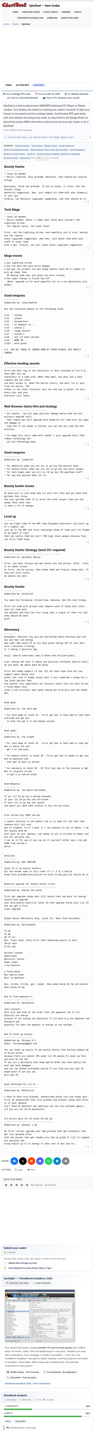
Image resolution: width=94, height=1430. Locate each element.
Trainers (65, 12)
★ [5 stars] (27, 1185)
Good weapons (66, 145)
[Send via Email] (66, 1161)
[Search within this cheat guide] (46, 137)
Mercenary (25, 157)
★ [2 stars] (11, 1185)
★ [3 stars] (16, 1185)
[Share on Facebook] (14, 1161)
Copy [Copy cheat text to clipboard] (19, 1169)
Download (52, 18)
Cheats (77, 12)
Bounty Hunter (22, 145)
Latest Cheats (50, 12)
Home (15, 12)
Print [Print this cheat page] (33, 1169)
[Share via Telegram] (57, 1161)
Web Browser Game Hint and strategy (49, 149)
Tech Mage (36, 145)
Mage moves (50, 145)
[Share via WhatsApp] (48, 1161)
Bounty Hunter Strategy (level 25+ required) (58, 153)
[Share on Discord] (40, 1161)
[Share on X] (23, 1161)
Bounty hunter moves (14, 153)
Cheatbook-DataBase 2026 (30, 18)
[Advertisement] (47, 54)
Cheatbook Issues (31, 12)
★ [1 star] (6, 1185)
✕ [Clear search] (90, 137)
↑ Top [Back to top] (86, 201)
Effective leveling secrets (16, 149)
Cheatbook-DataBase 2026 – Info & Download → (29, 1383)
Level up (31, 153)
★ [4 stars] (22, 1185)
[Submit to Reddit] (31, 1161)
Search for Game (69, 18)
